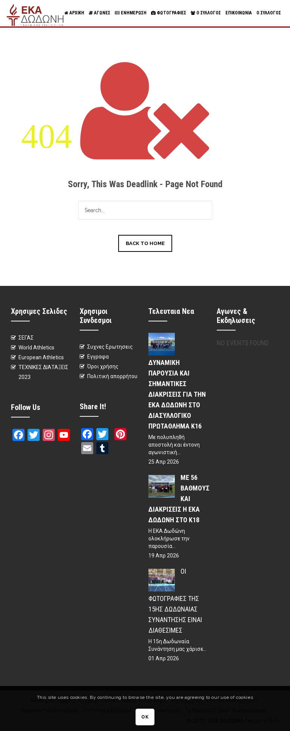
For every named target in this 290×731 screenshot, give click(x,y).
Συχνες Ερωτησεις (110, 347)
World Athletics (36, 348)
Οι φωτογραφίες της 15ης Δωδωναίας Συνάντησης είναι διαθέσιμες (175, 600)
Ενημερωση (131, 13)
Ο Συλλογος (206, 13)
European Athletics (41, 357)
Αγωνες (99, 13)
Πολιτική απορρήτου (112, 376)
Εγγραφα (98, 357)
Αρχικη (74, 13)
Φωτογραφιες (168, 13)
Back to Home (145, 243)
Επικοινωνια (238, 13)
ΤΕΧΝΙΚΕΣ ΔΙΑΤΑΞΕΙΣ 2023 (43, 372)
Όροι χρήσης (103, 366)
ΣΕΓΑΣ (26, 338)
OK (144, 717)
